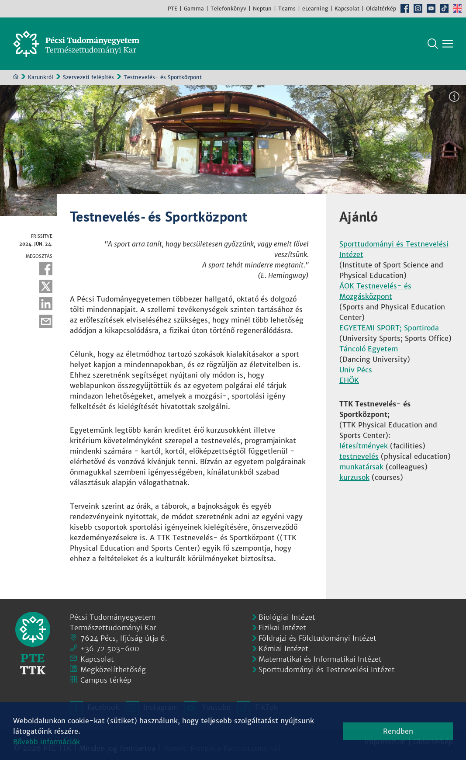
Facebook (404, 8)
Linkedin (45, 303)
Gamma (194, 8)
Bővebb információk (46, 741)
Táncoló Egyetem (368, 348)
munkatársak (361, 466)
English (457, 8)
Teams (287, 8)
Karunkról (40, 77)
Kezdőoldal (15, 76)
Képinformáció (454, 96)
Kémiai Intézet (283, 648)
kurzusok (354, 477)
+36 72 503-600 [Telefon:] (109, 648)
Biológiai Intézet (287, 617)
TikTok (444, 8)
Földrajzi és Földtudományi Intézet (317, 638)
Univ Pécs (355, 369)
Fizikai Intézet (282, 627)
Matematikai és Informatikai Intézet (320, 659)
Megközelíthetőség (113, 669)
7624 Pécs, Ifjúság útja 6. (123, 638)
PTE (172, 8)
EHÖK (349, 380)
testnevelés (359, 456)
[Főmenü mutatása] (447, 43)
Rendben (398, 731)
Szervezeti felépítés (88, 77)
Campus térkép (105, 680)
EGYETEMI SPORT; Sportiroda (389, 327)
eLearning (315, 8)
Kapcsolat (347, 8)
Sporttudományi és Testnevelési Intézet (327, 669)
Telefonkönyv (228, 8)
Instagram (418, 8)
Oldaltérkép (381, 8)
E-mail (45, 321)
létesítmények (363, 445)
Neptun (262, 8)
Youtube (431, 8)
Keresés (433, 43)
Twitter (45, 286)
